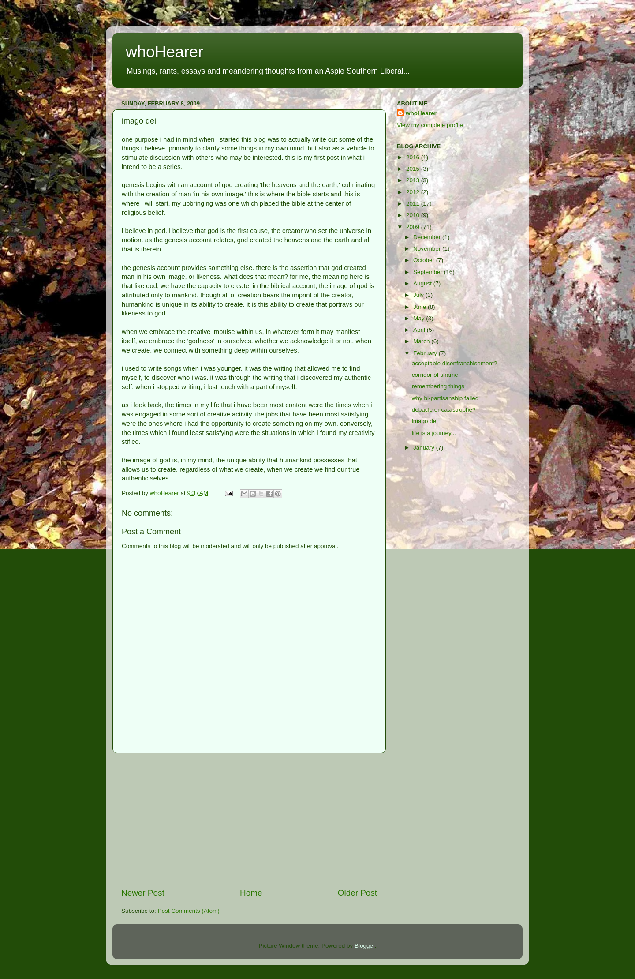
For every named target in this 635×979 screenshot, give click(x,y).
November (427, 248)
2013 (413, 180)
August (423, 283)
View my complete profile (430, 125)
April (420, 329)
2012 (413, 192)
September (428, 272)
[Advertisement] (249, 820)
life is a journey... (434, 433)
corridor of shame (435, 374)
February (426, 353)
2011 (413, 203)
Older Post (357, 892)
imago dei (425, 421)
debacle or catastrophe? (444, 409)
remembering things (438, 386)
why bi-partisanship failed (445, 398)
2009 (413, 227)
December (427, 237)
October (424, 260)
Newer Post (142, 892)
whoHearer (164, 52)
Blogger (365, 945)
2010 (413, 215)
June (420, 307)
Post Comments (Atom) (189, 911)
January (424, 447)
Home (251, 892)
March (422, 341)
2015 (413, 168)
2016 (413, 157)
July (419, 295)
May (419, 318)
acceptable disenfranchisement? (454, 363)
